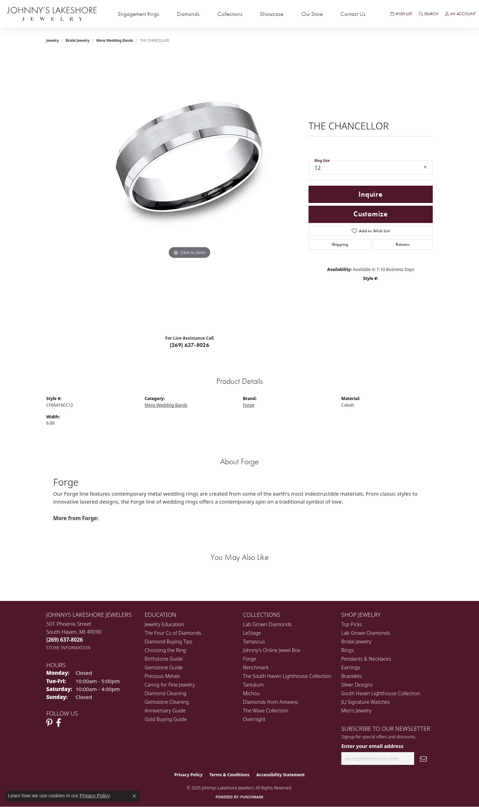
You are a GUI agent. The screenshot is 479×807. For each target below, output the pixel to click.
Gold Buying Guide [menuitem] (166, 719)
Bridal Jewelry (78, 40)
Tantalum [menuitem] (253, 684)
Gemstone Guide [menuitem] (164, 667)
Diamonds (188, 14)
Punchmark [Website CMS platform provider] (252, 797)
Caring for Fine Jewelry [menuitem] (170, 684)
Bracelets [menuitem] (351, 676)
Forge (248, 405)
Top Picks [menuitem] (351, 624)
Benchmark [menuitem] (255, 667)
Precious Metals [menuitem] (162, 676)
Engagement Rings (138, 14)
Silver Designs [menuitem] (357, 684)
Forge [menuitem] (249, 658)
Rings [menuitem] (347, 650)
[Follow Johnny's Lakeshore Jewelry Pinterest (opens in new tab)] (49, 723)
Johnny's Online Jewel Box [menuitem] (271, 650)
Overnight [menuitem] (254, 719)
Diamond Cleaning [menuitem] (165, 693)
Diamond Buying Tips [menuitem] (169, 641)
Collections (229, 14)
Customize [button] (370, 214)
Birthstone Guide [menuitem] (164, 658)
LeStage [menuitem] (252, 633)
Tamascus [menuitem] (254, 641)
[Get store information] (68, 648)
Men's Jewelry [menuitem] (356, 710)
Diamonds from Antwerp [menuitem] (270, 702)
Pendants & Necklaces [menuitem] (366, 658)
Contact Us (352, 14)
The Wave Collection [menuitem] (265, 710)
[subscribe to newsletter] (423, 758)
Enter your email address (372, 745)
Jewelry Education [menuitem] (164, 624)
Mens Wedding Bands (114, 40)
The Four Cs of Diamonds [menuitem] (173, 633)
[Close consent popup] (134, 796)
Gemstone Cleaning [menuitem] (167, 702)
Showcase (271, 14)
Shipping (340, 244)
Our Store (312, 14)
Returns (403, 244)
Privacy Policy (188, 775)
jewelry (52, 40)
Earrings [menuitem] (350, 667)
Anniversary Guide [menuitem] (165, 710)
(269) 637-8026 (189, 345)
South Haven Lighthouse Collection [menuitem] (380, 693)
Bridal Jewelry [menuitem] (356, 641)
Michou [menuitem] (251, 693)
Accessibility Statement (280, 775)
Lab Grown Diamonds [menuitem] (267, 624)
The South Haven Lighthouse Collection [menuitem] (287, 676)
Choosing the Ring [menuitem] (165, 650)
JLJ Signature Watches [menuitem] (365, 702)
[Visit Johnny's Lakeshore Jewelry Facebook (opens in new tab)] (58, 723)
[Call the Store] (64, 639)
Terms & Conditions (229, 775)
